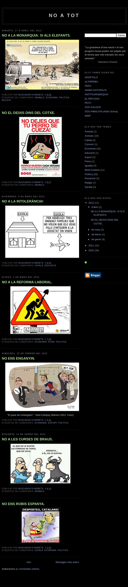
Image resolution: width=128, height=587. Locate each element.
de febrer (96, 234)
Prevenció (90, 178)
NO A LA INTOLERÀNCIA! (22, 201)
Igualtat (89, 165)
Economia (52, 98)
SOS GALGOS (93, 107)
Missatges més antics (67, 562)
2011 (91, 245)
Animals (39, 98)
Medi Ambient (92, 170)
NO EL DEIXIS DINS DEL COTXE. (28, 113)
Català (39, 266)
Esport (52, 423)
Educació (50, 266)
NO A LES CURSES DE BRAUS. (27, 439)
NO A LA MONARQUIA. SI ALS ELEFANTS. (36, 35)
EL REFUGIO (92, 98)
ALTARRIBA (91, 81)
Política (64, 98)
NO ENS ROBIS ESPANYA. (23, 504)
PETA (88, 102)
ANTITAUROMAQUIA (96, 94)
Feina (51, 342)
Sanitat (88, 187)
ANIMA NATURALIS (96, 90)
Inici (29, 562)
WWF (88, 115)
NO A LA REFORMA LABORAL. (27, 282)
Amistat (89, 131)
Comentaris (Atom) (29, 569)
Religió (6, 100)
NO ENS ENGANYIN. (18, 358)
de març (96, 229)
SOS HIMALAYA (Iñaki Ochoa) (101, 111)
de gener (96, 239)
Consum (89, 144)
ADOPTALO (91, 77)
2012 (91, 202)
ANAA (88, 85)
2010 (91, 250)
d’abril (95, 207)
